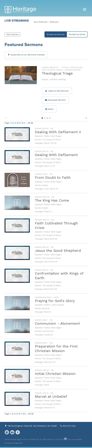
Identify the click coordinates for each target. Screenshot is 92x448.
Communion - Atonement (57, 323)
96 (32, 123)
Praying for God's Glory (55, 301)
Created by (61, 439)
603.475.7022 (69, 426)
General (46, 308)
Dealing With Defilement (56, 155)
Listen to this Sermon (58, 91)
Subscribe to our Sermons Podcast (27, 54)
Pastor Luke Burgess (54, 305)
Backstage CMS (16, 443)
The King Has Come (52, 200)
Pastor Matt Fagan (53, 136)
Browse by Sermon (56, 34)
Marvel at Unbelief (51, 396)
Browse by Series (77, 34)
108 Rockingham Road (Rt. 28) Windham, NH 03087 (32, 426)
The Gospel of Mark (51, 139)
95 (29, 123)
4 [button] (50, 118)
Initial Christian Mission (55, 374)
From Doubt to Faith (53, 177)
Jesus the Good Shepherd (58, 250)
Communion (48, 331)
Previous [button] (6, 118)
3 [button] (47, 118)
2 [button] (44, 118)
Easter (45, 185)
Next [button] (86, 118)
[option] (46, 90)
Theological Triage (57, 73)
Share (50, 109)
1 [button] (42, 118)
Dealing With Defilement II (58, 132)
